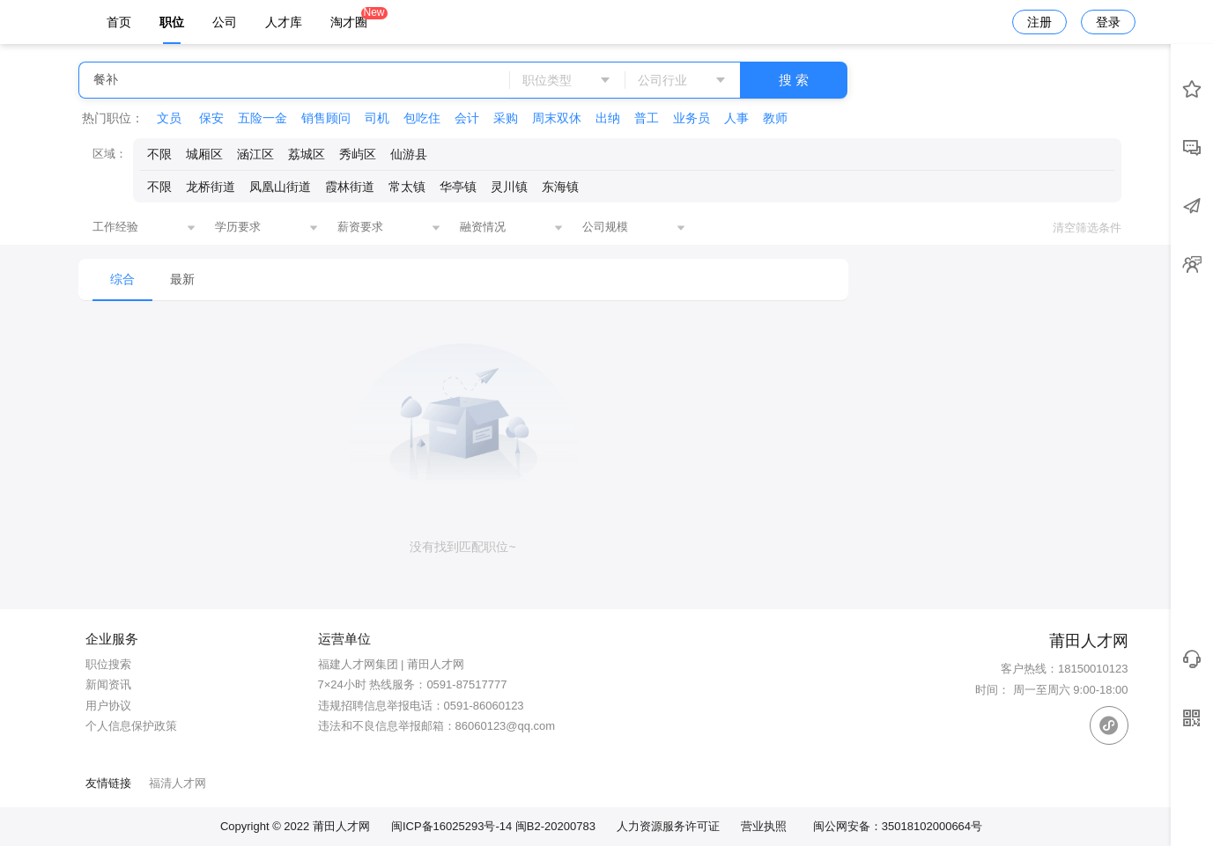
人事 (736, 118)
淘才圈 (348, 17)
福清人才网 (177, 783)
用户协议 (108, 705)
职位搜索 (108, 664)
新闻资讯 (108, 684)
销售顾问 (326, 118)
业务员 (691, 118)
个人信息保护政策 (131, 725)
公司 (224, 22)
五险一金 (262, 118)
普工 (646, 118)
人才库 (283, 22)
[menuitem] (122, 280)
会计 (467, 118)
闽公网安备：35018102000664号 (897, 826)
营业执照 (764, 826)
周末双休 (556, 118)
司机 (377, 118)
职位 (171, 22)
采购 (505, 118)
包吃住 (421, 118)
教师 (775, 118)
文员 (171, 118)
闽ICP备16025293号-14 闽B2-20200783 (493, 826)
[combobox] (144, 228)
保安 (211, 118)
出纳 (607, 118)
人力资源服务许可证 (668, 826)
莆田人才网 (341, 826)
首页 (119, 22)
